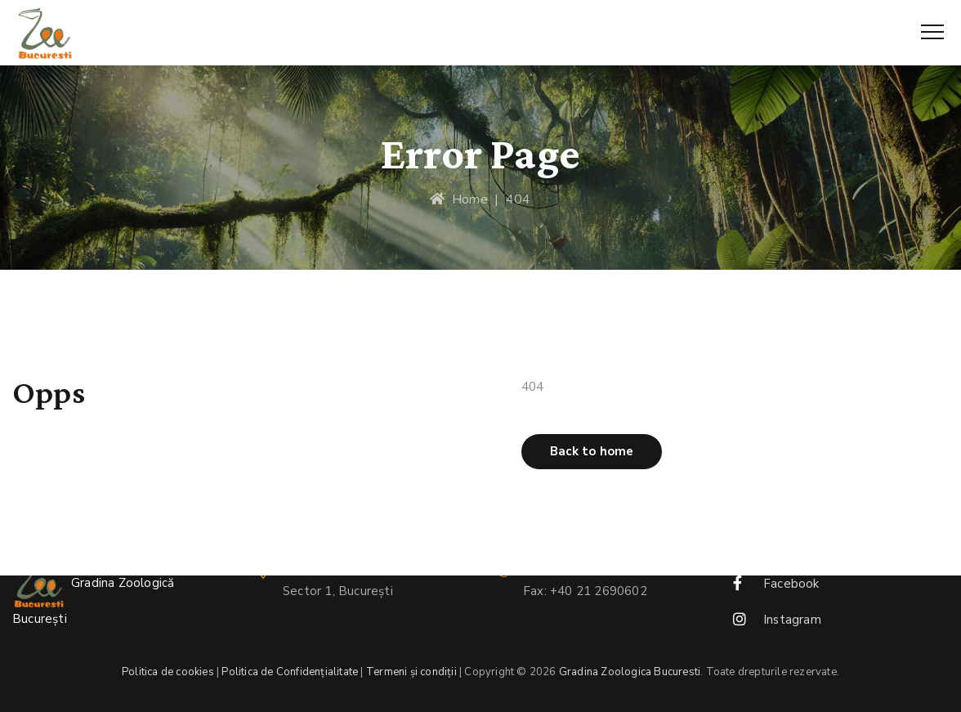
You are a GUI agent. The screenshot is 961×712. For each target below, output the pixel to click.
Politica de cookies (168, 672)
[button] (591, 451)
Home (458, 199)
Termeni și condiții (411, 672)
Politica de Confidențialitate (289, 672)
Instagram (792, 619)
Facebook (791, 583)
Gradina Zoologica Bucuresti (629, 672)
